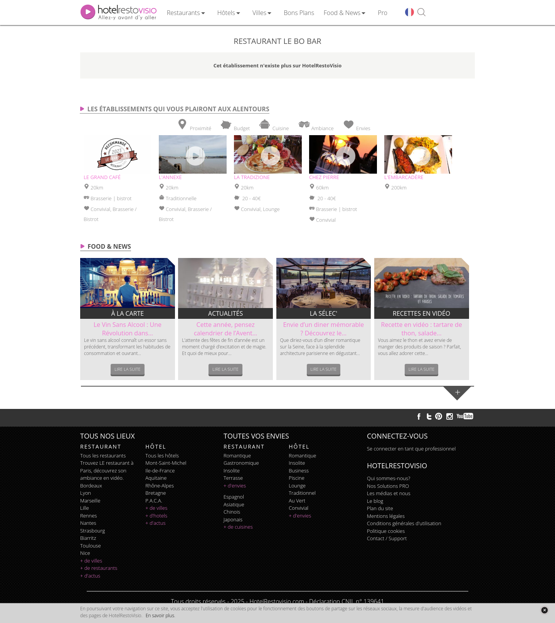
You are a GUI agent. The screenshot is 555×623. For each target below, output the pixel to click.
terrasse (233, 477)
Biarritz (88, 537)
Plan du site (380, 508)
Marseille (90, 500)
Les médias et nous (388, 493)
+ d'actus (90, 575)
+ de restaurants (98, 567)
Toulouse (90, 545)
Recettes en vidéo (421, 313)
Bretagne (155, 492)
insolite (232, 470)
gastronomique (241, 462)
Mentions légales (386, 515)
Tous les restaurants (103, 455)
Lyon (85, 492)
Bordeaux (91, 485)
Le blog (375, 500)
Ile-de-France (160, 470)
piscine (296, 477)
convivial (298, 507)
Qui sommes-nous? (388, 478)
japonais (233, 519)
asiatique (234, 504)
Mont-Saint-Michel (165, 462)
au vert (297, 500)
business (299, 470)
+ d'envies (235, 485)
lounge (297, 485)
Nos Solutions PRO (388, 485)
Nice (85, 552)
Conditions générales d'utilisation (404, 523)
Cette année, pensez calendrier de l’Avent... (225, 328)
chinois (232, 511)
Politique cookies (386, 531)
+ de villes (91, 560)
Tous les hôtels (162, 455)
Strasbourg (92, 530)
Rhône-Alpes (159, 485)
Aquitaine (155, 477)
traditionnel (302, 492)
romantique (237, 455)
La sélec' (323, 313)
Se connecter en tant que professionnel (411, 448)
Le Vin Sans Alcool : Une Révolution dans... (127, 328)
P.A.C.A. (153, 500)
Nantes (88, 522)
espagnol (234, 496)
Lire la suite (127, 369)
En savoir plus (160, 615)
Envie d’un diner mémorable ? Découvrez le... (323, 328)
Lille (84, 507)
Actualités (225, 313)
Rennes (88, 515)
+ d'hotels (156, 515)
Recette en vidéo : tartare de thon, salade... (421, 328)
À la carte (127, 313)
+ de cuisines (238, 526)
